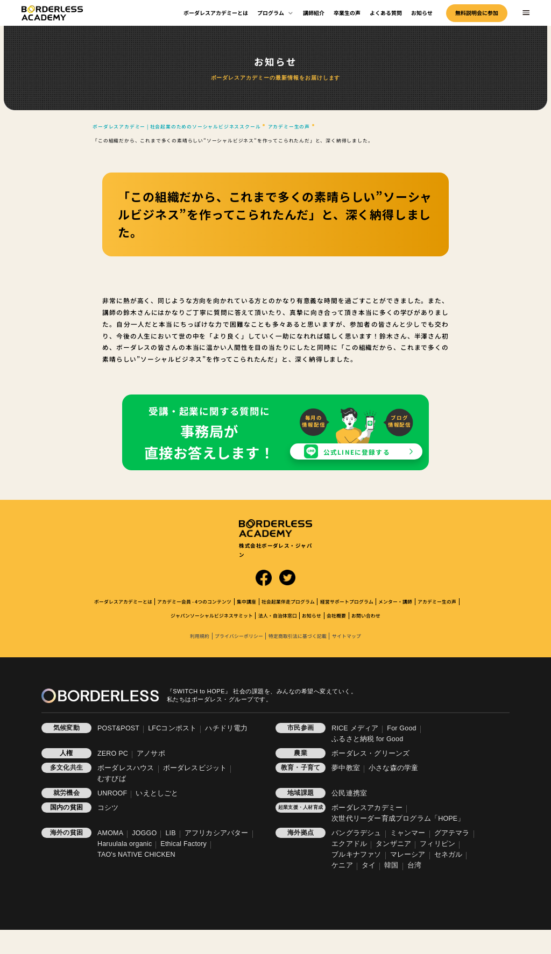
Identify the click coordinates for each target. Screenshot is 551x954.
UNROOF (112, 793)
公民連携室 (349, 793)
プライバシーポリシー (239, 636)
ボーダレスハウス (125, 768)
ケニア (342, 865)
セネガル (448, 854)
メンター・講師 (395, 601)
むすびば (111, 779)
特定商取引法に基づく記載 (298, 636)
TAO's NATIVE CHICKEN (136, 854)
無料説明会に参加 (476, 13)
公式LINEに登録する (356, 451)
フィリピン (437, 844)
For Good (401, 728)
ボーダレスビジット (195, 768)
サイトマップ (346, 636)
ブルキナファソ (356, 854)
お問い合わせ (365, 615)
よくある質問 (386, 13)
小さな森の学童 (393, 768)
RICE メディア (354, 728)
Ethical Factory (183, 844)
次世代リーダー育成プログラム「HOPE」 (397, 818)
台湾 (414, 865)
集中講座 (246, 601)
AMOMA (110, 833)
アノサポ (151, 753)
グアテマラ (452, 833)
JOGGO (144, 833)
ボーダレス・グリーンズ (370, 753)
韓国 (391, 865)
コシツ (108, 808)
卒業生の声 (347, 13)
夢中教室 (345, 768)
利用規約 (199, 636)
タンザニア (393, 844)
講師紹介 (313, 13)
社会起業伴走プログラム (288, 601)
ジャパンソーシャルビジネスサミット (212, 615)
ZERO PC (112, 753)
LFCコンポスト (172, 728)
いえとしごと (157, 793)
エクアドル (349, 844)
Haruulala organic (124, 844)
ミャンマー (408, 833)
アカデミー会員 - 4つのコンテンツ (194, 601)
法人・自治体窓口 (277, 615)
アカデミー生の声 (437, 601)
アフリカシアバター (217, 833)
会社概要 (336, 615)
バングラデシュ (356, 833)
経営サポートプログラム (346, 601)
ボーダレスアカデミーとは (215, 13)
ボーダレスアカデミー (366, 808)
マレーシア (408, 854)
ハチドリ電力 (226, 728)
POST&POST (118, 728)
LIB (170, 833)
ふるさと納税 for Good (367, 739)
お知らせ (422, 13)
